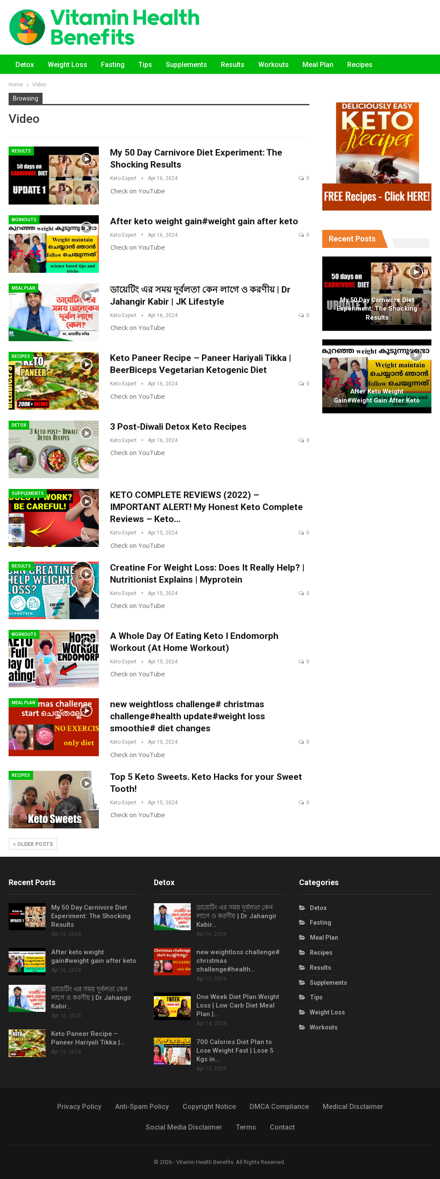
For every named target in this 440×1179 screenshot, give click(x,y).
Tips (145, 65)
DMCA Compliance (279, 1107)
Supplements (186, 65)
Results (232, 65)
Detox (24, 65)
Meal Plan (317, 65)
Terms (246, 1127)
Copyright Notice (209, 1107)
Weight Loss (67, 65)
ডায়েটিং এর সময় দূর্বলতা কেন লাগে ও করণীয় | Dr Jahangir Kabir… (91, 997)
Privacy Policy (79, 1107)
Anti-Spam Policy (142, 1107)
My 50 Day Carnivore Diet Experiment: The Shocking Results (376, 308)
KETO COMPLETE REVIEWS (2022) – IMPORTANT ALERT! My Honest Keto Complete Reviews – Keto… (206, 507)
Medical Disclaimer (353, 1107)
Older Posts (33, 844)
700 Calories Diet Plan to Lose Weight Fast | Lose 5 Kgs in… (235, 1050)
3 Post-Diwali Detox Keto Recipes (178, 427)
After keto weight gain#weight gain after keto (204, 221)
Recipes (360, 65)
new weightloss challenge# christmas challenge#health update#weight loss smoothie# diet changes (187, 716)
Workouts (273, 65)
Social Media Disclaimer (184, 1127)
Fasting (113, 65)
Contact (282, 1127)
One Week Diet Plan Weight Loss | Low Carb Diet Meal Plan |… (237, 1005)
